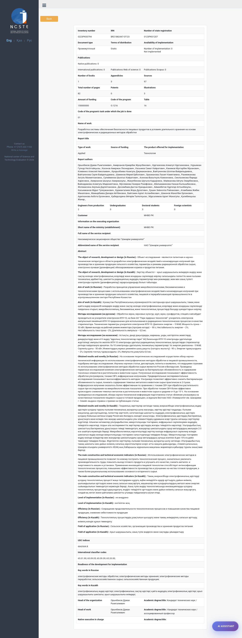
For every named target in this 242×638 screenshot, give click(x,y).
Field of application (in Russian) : (94, 526)
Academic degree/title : (155, 609)
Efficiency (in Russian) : (89, 509)
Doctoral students (150, 205)
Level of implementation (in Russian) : (96, 497)
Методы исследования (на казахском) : (98, 335)
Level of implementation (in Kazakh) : (96, 503)
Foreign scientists (183, 205)
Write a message (19, 150)
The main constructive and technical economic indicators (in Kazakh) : (112, 476)
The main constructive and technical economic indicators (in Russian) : (112, 455)
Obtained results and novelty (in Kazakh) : (98, 406)
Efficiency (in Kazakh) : (89, 517)
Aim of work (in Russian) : (90, 287)
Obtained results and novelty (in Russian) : (98, 356)
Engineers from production (91, 205)
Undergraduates (118, 205)
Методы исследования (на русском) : (97, 314)
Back (49, 18)
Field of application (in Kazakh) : (93, 532)
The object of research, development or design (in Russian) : (107, 257)
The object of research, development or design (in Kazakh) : (107, 272)
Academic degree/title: (155, 600)
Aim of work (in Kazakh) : (90, 302)
